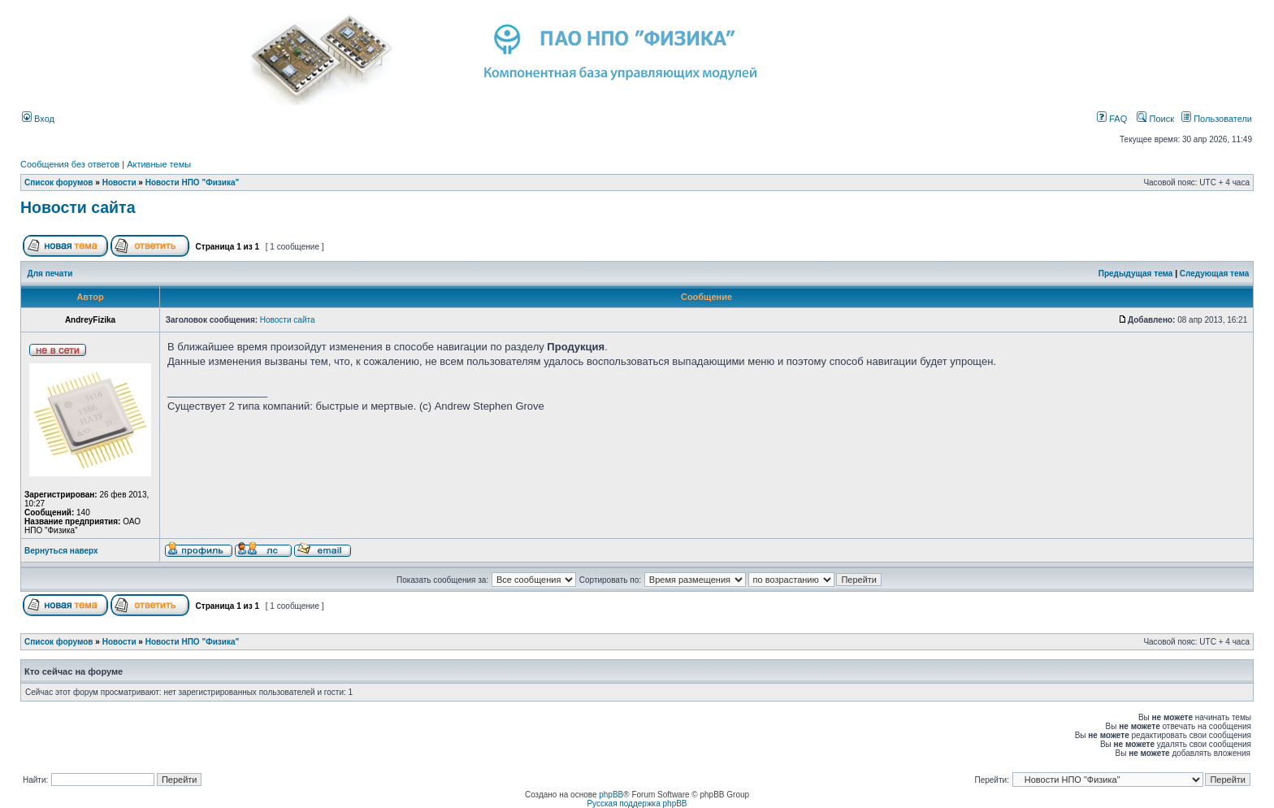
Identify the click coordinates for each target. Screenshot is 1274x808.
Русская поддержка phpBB (637, 803)
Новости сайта (78, 207)
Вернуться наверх (61, 550)
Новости (119, 182)
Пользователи (1216, 119)
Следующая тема (1214, 273)
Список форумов (58, 182)
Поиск (1155, 119)
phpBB (611, 794)
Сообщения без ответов (69, 164)
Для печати (50, 273)
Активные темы (159, 164)
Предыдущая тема (1135, 273)
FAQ (1112, 119)
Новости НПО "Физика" (192, 182)
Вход (38, 119)
